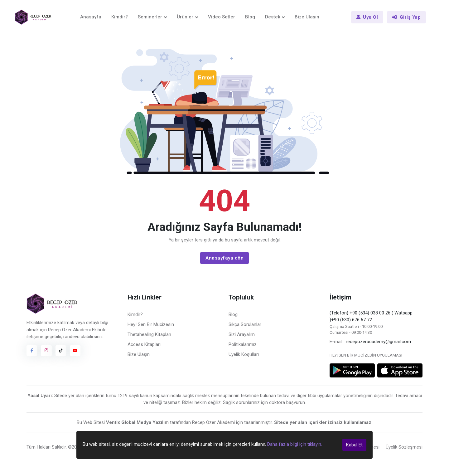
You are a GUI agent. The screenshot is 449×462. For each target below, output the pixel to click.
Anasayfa (90, 17)
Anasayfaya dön (224, 258)
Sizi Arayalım (242, 334)
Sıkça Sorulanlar (245, 324)
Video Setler (221, 17)
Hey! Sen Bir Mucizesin (151, 324)
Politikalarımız (243, 344)
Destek (272, 17)
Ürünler (185, 17)
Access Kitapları (144, 344)
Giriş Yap (406, 17)
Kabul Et (354, 445)
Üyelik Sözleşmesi (404, 447)
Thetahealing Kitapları (149, 334)
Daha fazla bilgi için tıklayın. (294, 444)
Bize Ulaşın (307, 17)
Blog (250, 17)
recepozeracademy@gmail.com (378, 341)
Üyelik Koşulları (244, 354)
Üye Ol (367, 17)
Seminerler (150, 17)
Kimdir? (119, 17)
